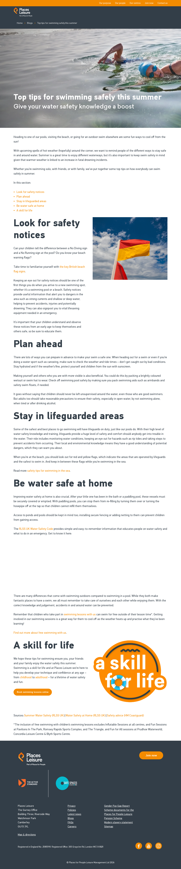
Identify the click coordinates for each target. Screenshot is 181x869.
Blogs (30, 23)
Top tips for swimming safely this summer (56, 23)
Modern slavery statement (118, 822)
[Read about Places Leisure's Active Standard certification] (33, 783)
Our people (120, 3)
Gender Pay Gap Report (117, 805)
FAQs (70, 822)
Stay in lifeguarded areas (31, 201)
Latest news (74, 814)
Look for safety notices (30, 192)
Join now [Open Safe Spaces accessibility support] (151, 755)
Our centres (135, 3)
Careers (72, 826)
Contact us (162, 3)
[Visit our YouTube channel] (148, 846)
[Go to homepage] (23, 12)
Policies (72, 810)
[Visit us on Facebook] (138, 846)
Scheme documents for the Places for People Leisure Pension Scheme (119, 814)
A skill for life (24, 210)
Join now (149, 3)
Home (20, 23)
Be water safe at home (30, 206)
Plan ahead (23, 196)
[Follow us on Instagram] (158, 846)
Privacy (71, 805)
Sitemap (108, 826)
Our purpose (105, 3)
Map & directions (27, 834)
